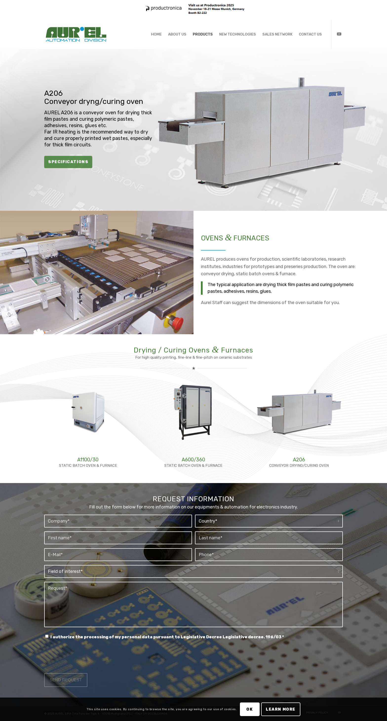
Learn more (280, 709)
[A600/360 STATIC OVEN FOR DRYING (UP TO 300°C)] (193, 412)
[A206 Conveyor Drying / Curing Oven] (299, 412)
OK (249, 709)
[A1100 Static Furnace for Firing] (88, 412)
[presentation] (81, 661)
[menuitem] (156, 34)
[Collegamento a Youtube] (339, 34)
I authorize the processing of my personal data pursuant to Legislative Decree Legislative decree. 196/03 (167, 637)
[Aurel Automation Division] (76, 34)
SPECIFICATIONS (68, 161)
